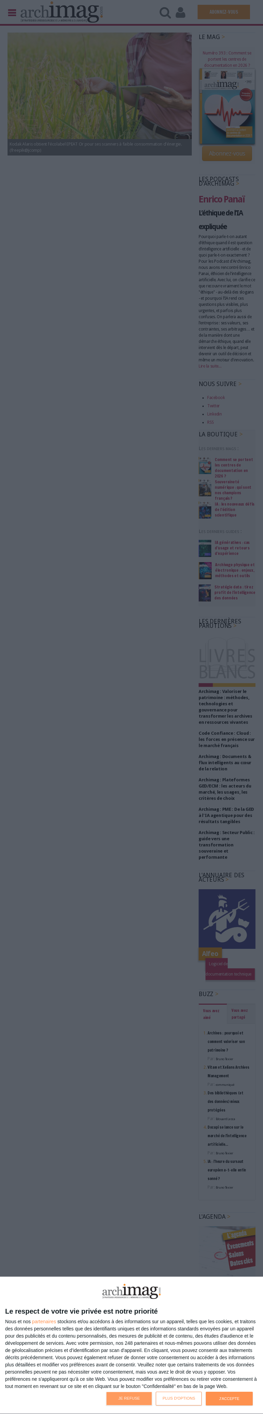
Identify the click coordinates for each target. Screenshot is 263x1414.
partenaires (44, 1321)
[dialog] (131, 1345)
